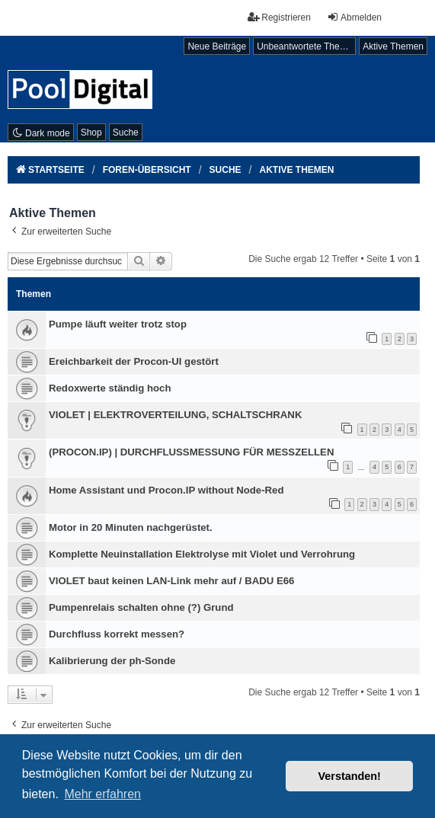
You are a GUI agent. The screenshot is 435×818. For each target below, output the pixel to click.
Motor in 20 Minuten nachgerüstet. (131, 527)
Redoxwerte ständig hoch (110, 388)
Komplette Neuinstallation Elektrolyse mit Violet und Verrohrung (202, 554)
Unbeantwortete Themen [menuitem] (306, 46)
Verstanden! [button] (349, 776)
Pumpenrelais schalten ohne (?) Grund (141, 607)
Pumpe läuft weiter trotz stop (118, 324)
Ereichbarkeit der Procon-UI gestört (134, 361)
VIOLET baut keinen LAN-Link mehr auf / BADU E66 (171, 580)
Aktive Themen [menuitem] (393, 46)
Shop (91, 132)
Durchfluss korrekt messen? (116, 634)
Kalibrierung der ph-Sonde (112, 660)
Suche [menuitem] (126, 132)
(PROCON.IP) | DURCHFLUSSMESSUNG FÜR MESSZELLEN (191, 452)
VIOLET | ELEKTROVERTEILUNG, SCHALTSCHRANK (175, 414)
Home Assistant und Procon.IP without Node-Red (166, 490)
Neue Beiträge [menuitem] (216, 46)
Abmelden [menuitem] (354, 17)
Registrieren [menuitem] (279, 17)
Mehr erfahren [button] (102, 794)
